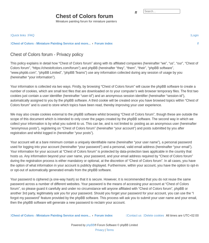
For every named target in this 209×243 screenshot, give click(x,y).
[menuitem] (30, 35)
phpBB (90, 225)
